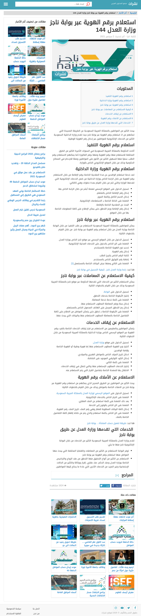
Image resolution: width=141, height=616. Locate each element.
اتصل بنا (36, 609)
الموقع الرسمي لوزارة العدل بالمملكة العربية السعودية (84, 393)
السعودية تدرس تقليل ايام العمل (29, 210)
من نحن (36, 613)
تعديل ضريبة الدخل (36, 215)
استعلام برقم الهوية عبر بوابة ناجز (116, 105)
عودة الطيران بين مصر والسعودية (29, 220)
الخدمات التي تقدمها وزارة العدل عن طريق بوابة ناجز (107, 123)
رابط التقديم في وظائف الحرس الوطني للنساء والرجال (26, 202)
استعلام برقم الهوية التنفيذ (119, 96)
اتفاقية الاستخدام (13, 613)
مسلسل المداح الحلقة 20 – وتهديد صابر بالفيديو (28, 165)
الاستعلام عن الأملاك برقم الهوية (117, 118)
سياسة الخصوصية (13, 609)
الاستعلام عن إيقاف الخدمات (119, 114)
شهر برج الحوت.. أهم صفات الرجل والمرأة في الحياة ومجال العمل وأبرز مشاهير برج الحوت (27, 230)
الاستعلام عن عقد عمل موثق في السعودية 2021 (29, 175)
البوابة (107, 292)
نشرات (132, 4)
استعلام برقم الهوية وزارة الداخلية (116, 100)
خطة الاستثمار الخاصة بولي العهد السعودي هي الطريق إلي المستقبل (27, 193)
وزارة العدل (98, 342)
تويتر (104, 485)
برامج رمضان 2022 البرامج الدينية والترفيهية (29, 156)
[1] (72, 263)
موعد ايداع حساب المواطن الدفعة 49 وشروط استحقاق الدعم (27, 184)
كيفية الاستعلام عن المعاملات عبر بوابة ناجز (112, 109)
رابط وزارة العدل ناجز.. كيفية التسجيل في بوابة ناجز (101, 270)
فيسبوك (116, 485)
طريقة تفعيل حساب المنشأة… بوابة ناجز (106, 423)
